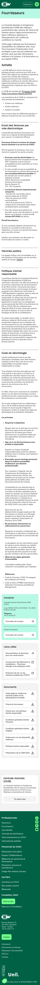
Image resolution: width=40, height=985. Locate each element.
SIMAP (19, 260)
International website (11, 841)
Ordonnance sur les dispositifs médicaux (21, 738)
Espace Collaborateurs (12, 855)
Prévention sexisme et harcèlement (11, 866)
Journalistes (7, 830)
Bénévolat (6, 889)
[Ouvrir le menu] (36, 4)
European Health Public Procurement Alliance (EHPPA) (19, 92)
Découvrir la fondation (12, 906)
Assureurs (6, 822)
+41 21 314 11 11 (8, 929)
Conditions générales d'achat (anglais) (20, 729)
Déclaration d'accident (12, 851)
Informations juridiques (11, 947)
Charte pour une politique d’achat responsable (21, 712)
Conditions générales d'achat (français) (20, 721)
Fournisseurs (7, 826)
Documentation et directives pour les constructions (17, 654)
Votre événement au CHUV (14, 837)
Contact (6, 937)
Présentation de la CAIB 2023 (21, 753)
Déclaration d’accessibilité (12, 950)
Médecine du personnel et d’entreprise (13, 860)
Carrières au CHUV (10, 882)
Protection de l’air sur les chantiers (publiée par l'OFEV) (21, 674)
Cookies (5, 957)
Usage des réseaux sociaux (14, 871)
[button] (20, 603)
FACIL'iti (5, 954)
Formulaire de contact (14, 621)
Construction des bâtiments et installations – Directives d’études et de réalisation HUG (21, 664)
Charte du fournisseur (21, 704)
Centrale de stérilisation (12, 833)
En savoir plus (20, 799)
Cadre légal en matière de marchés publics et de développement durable (21, 695)
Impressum (6, 944)
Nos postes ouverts (10, 885)
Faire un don (9, 901)
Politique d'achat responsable (21, 746)
